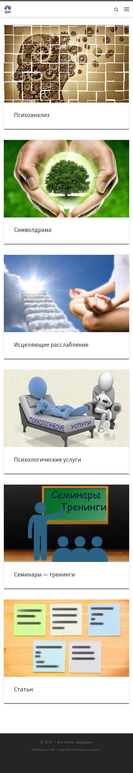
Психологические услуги (47, 459)
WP (53, 750)
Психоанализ (31, 114)
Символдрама (32, 229)
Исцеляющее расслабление (51, 344)
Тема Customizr (90, 750)
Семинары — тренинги (44, 574)
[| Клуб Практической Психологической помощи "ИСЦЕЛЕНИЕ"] (8, 8)
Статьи (23, 689)
